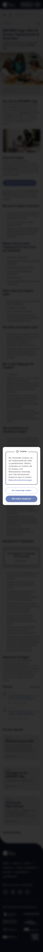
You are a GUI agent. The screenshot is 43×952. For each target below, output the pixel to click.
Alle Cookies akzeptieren (21, 499)
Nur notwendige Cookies (21, 491)
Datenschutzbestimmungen (20, 480)
